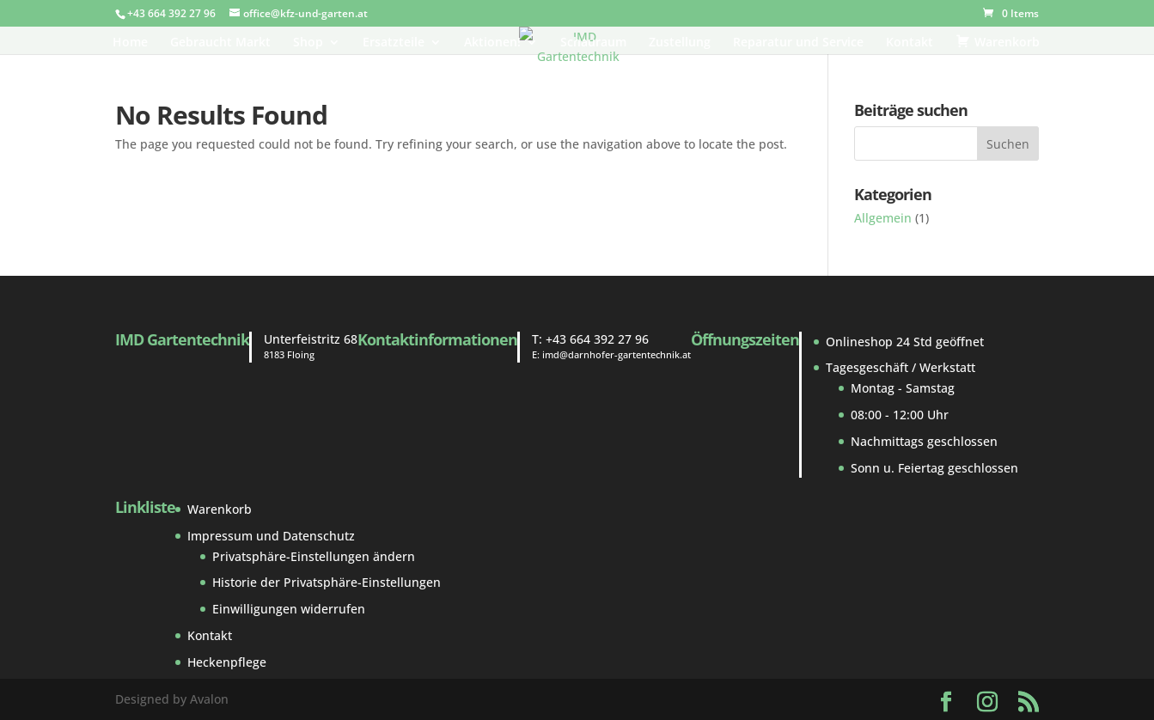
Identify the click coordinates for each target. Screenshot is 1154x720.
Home (130, 43)
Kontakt (909, 43)
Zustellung (680, 43)
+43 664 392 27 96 (597, 339)
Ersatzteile (393, 43)
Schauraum (593, 43)
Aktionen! (492, 43)
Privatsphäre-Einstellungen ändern (313, 556)
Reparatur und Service (798, 43)
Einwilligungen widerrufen (288, 609)
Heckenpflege (226, 662)
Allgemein (883, 218)
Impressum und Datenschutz (271, 536)
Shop (308, 43)
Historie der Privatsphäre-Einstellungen (326, 582)
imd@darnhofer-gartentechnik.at (616, 354)
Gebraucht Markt (220, 43)
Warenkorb (219, 509)
